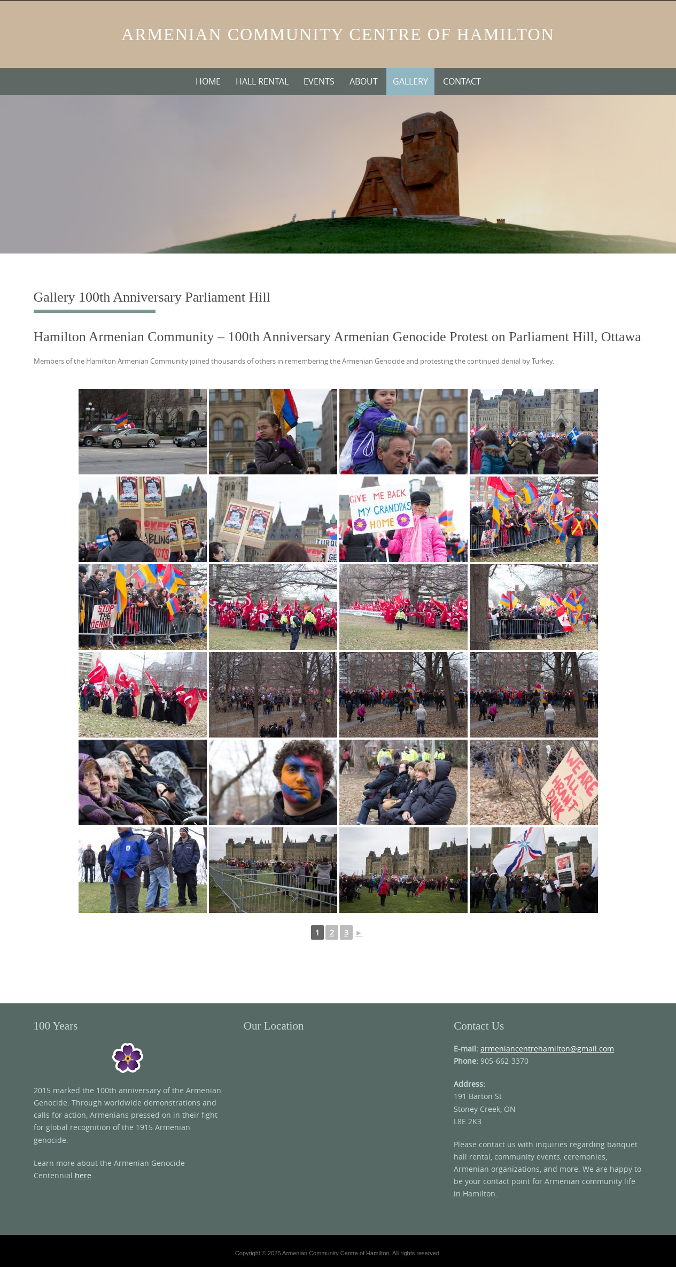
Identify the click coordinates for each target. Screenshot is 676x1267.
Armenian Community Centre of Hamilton (338, 34)
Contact (462, 81)
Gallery (410, 81)
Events (319, 81)
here (83, 1175)
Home (208, 81)
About (363, 81)
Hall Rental (262, 81)
